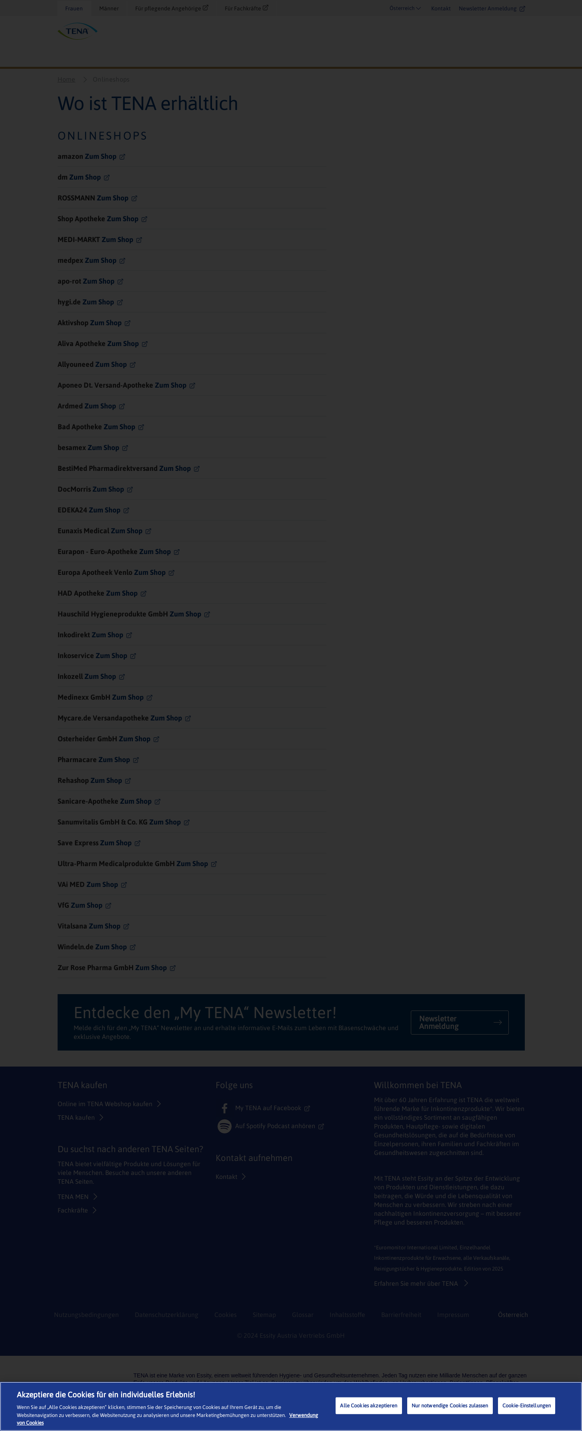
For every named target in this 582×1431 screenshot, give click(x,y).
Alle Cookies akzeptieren (368, 1406)
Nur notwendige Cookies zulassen (450, 1406)
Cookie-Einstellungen (526, 1406)
